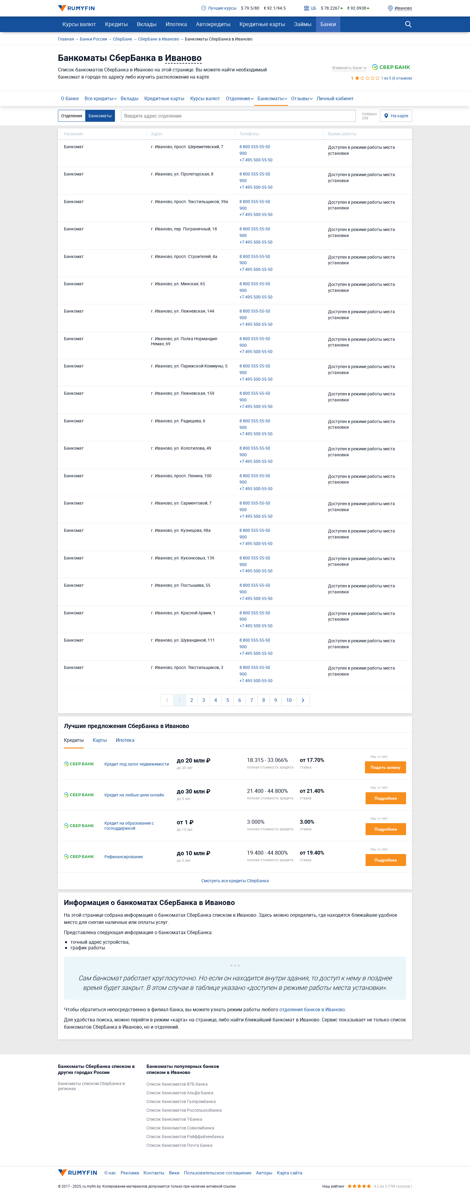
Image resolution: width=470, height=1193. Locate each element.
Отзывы (300, 98)
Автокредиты (213, 24)
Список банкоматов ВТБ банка (177, 1084)
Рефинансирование (123, 856)
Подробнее (386, 798)
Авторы (264, 1172)
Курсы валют (79, 24)
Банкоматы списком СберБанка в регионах (91, 1086)
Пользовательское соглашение (218, 1172)
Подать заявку (385, 767)
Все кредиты (99, 98)
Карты (100, 740)
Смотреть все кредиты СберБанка (235, 880)
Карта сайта (289, 1172)
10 (289, 700)
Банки (328, 24)
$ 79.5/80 (250, 8)
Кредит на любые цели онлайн (134, 795)
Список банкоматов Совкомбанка (180, 1128)
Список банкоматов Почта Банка (179, 1145)
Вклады (147, 24)
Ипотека (176, 24)
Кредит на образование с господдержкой (129, 826)
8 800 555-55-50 (255, 146)
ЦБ (310, 8)
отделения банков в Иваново (312, 1009)
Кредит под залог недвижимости (136, 764)
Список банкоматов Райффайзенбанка (185, 1136)
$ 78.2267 (330, 8)
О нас (110, 1172)
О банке (70, 98)
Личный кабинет (335, 98)
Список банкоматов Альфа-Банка (179, 1093)
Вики (174, 1172)
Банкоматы (271, 98)
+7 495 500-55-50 (256, 160)
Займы (303, 24)
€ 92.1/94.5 (275, 8)
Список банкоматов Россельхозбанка (184, 1110)
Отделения (238, 98)
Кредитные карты (262, 24)
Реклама (130, 1172)
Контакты (153, 1172)
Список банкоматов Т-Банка (174, 1119)
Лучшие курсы (219, 8)
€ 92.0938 (356, 8)
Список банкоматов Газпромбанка (181, 1101)
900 (243, 153)
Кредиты (116, 24)
